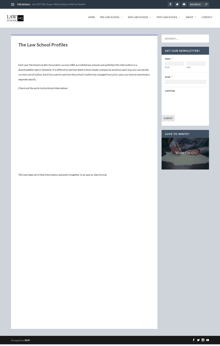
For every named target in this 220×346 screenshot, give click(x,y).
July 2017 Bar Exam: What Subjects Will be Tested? (59, 4)
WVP (27, 342)
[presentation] (191, 102)
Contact (207, 19)
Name (169, 60)
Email (168, 78)
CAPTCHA (170, 92)
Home (91, 19)
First (167, 69)
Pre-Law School (110, 19)
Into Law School (138, 19)
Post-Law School (167, 19)
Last (188, 69)
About (189, 19)
